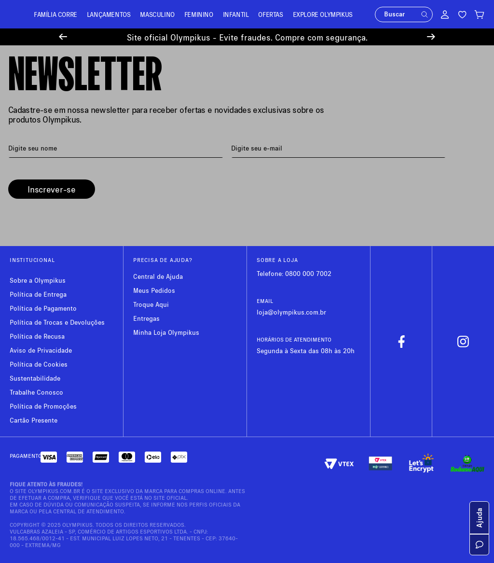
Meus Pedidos (154, 290)
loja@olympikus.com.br (291, 312)
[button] (424, 14)
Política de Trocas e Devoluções (57, 322)
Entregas (146, 318)
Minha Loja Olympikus (166, 332)
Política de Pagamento (43, 308)
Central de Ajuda (158, 276)
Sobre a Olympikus (38, 280)
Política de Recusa (37, 336)
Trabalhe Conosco (36, 392)
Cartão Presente (33, 420)
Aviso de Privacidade (41, 350)
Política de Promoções (43, 406)
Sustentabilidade (35, 378)
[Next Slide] (431, 36)
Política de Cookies (39, 364)
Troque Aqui (151, 304)
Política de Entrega (38, 294)
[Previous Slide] (63, 36)
